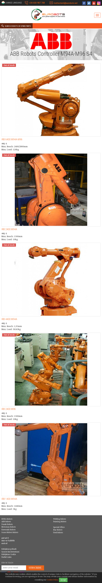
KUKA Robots (6, 519)
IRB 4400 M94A (9, 319)
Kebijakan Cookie (8, 554)
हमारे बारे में (5, 538)
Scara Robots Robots (9, 532)
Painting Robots (59, 522)
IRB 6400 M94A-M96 (11, 139)
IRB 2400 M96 (8, 408)
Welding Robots (59, 519)
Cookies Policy (52, 580)
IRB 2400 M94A (9, 229)
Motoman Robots (8, 527)
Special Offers (59, 527)
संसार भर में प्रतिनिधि (7, 541)
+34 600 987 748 (37, 2)
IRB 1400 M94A (9, 498)
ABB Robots (6, 522)
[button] (11, 2)
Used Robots (58, 533)
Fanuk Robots (7, 524)
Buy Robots (57, 530)
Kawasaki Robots (8, 530)
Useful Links (6, 557)
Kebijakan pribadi (8, 549)
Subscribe (35, 567)
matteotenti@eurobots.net (66, 3)
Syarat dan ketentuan (10, 552)
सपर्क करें (4, 544)
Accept (63, 580)
